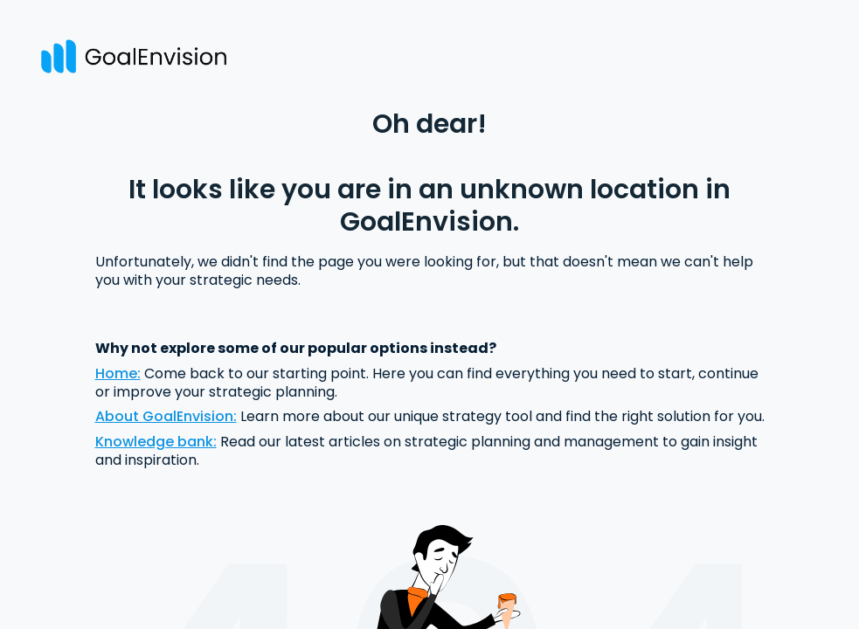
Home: (118, 373)
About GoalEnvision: (166, 416)
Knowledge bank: (156, 442)
